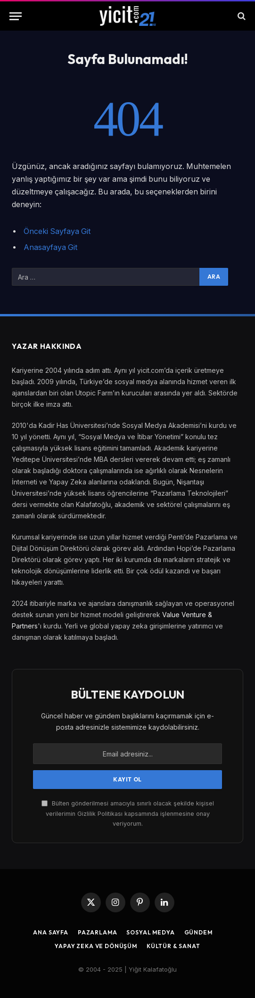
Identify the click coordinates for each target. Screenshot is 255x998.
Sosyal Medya (150, 932)
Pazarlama (97, 932)
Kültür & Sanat (173, 946)
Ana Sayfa (50, 932)
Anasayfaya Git (50, 247)
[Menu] (15, 16)
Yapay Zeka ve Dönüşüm (96, 946)
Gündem (198, 932)
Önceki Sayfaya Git (57, 231)
